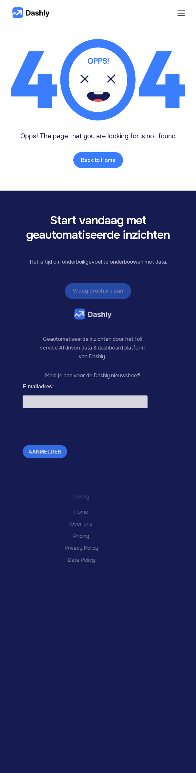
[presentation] (67, 427)
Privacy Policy (72, 547)
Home (72, 511)
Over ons (72, 523)
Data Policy (72, 560)
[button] (181, 12)
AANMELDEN (40, 451)
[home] (30, 13)
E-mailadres (32, 386)
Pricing (72, 535)
